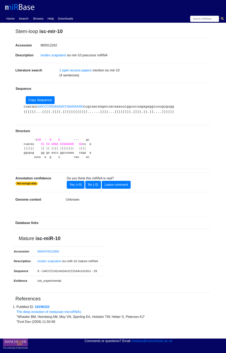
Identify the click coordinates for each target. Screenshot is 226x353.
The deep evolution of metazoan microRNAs (48, 312)
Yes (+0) (75, 184)
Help (51, 18)
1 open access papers (75, 70)
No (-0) (93, 184)
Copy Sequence (40, 100)
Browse (38, 18)
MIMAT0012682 (48, 251)
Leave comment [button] (116, 184)
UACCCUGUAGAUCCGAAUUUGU (60, 107)
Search (24, 18)
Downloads (65, 18)
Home (11, 18)
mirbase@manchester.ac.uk (151, 341)
